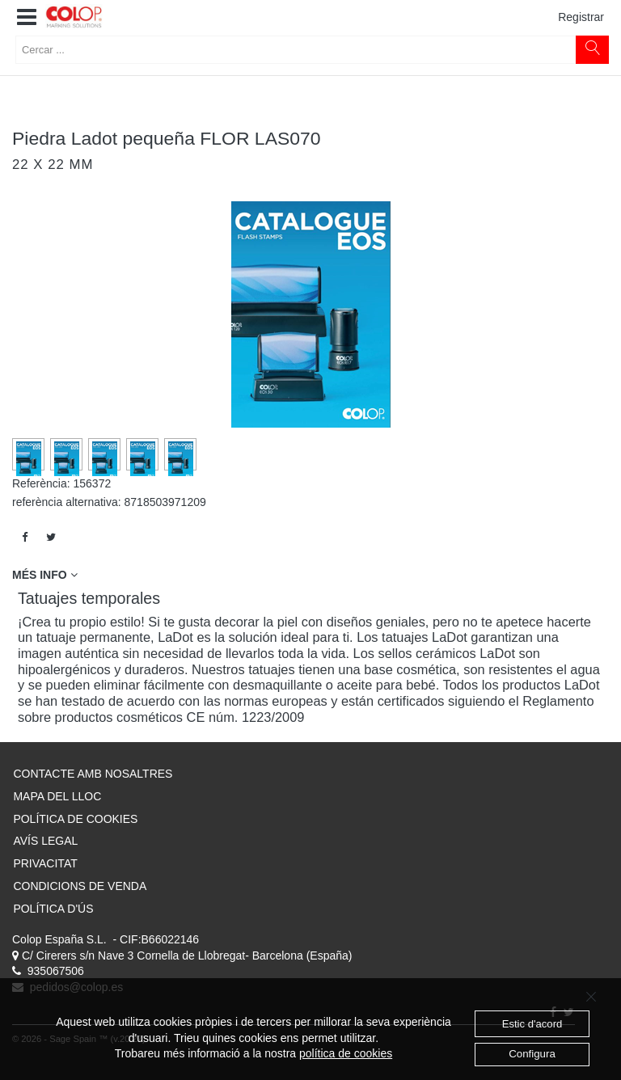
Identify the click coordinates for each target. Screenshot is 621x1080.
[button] (26, 18)
